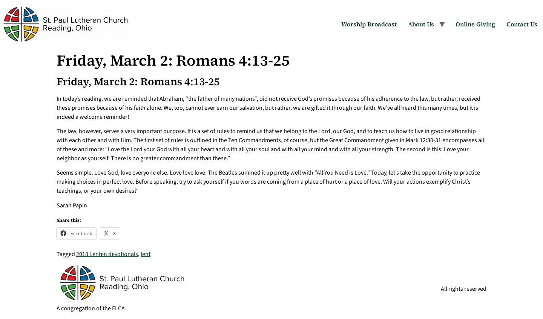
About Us (421, 24)
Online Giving (475, 24)
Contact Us (521, 24)
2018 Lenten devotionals (107, 254)
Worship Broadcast (369, 24)
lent (145, 254)
